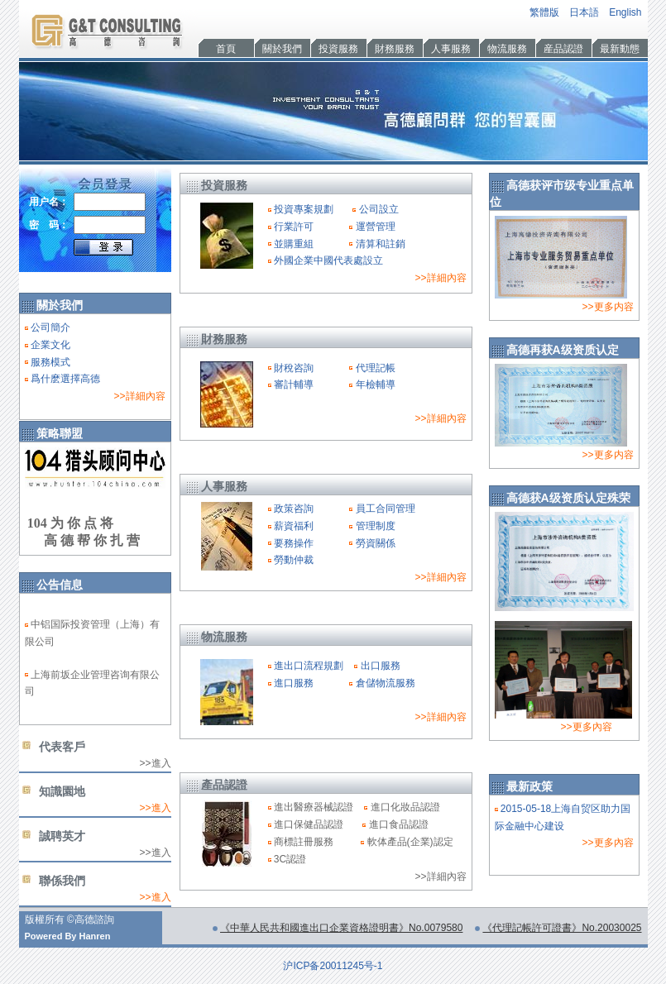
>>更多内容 (607, 307)
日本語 (584, 12)
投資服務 (338, 49)
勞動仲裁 (294, 560)
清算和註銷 (380, 244)
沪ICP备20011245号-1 (332, 966)
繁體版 (544, 12)
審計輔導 (294, 384)
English (625, 12)
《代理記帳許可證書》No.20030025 (561, 928)
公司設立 (379, 209)
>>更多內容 (586, 727)
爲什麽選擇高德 (65, 379)
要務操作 (294, 543)
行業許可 (294, 226)
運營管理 (375, 226)
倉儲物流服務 (385, 683)
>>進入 (154, 808)
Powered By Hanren (68, 936)
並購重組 (294, 244)
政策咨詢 (294, 508)
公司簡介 (50, 327)
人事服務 (451, 49)
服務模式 (50, 362)
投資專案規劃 (303, 209)
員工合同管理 (385, 508)
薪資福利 (294, 526)
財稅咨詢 (294, 368)
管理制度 (375, 526)
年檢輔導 (375, 384)
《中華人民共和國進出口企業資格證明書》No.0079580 (341, 928)
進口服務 (294, 683)
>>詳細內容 (139, 396)
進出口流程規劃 (308, 665)
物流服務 (507, 49)
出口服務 (380, 665)
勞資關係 (375, 543)
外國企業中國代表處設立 (328, 260)
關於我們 (282, 49)
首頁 (226, 49)
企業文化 (50, 345)
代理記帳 (375, 368)
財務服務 (394, 49)
